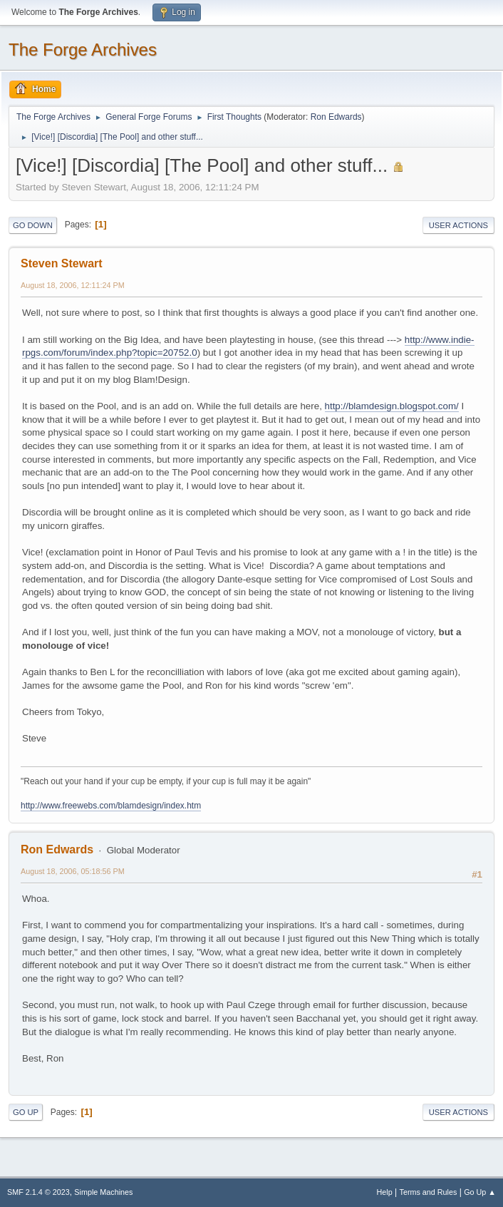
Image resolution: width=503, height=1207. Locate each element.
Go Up (25, 1112)
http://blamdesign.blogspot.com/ (392, 406)
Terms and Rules (428, 1192)
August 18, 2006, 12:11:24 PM (73, 285)
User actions (458, 225)
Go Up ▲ (480, 1192)
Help (385, 1192)
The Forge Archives (83, 49)
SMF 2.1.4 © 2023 (38, 1192)
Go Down (33, 225)
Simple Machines (103, 1192)
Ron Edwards (336, 117)
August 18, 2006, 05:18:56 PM (73, 871)
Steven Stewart (62, 263)
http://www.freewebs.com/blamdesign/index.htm (111, 806)
